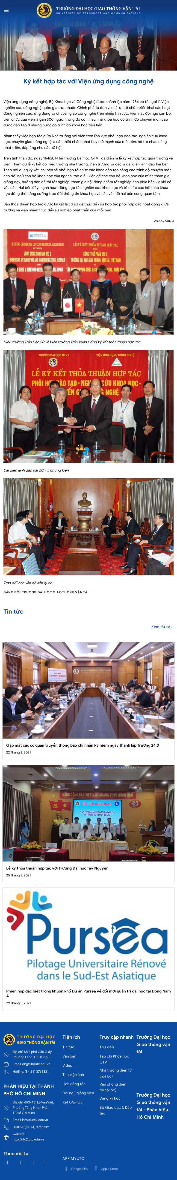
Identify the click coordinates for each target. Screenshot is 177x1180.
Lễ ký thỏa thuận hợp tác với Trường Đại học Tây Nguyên (57, 868)
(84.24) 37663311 (37, 1071)
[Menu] (6, 10)
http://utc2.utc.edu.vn (28, 1139)
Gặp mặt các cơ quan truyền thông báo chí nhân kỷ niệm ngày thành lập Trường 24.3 (82, 745)
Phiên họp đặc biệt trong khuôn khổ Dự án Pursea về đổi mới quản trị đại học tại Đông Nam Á (88, 994)
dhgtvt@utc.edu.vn (36, 1064)
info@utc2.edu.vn (35, 1120)
